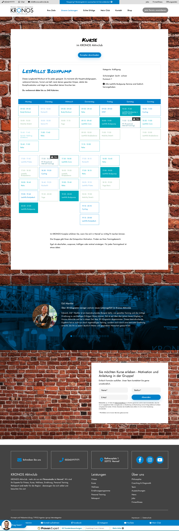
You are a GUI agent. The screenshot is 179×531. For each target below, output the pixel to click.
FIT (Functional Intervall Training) (128, 125)
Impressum (136, 517)
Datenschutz (147, 517)
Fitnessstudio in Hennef (53, 479)
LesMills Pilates (26, 162)
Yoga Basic (106, 185)
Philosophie (136, 479)
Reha (22, 147)
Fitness (94, 479)
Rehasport (95, 498)
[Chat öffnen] (14, 525)
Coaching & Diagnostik (141, 483)
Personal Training (98, 494)
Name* (104, 390)
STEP (104, 112)
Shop (129, 10)
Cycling (145, 112)
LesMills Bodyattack (28, 197)
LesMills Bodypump (109, 124)
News (134, 494)
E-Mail (103, 397)
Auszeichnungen (138, 490)
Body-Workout (25, 112)
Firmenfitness (137, 502)
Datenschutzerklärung (120, 403)
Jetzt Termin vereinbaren (155, 10)
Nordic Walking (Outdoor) (26, 136)
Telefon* (137, 390)
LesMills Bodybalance (89, 135)
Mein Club (105, 10)
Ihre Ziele (51, 10)
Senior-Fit (44, 124)
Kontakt (118, 10)
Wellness (95, 487)
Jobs (133, 498)
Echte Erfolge (89, 10)
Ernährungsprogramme (100, 490)
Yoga (63, 124)
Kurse (93, 483)
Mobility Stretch (26, 124)
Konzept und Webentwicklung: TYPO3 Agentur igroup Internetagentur (36, 517)
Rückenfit (44, 112)
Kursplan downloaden (89, 55)
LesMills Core (86, 124)
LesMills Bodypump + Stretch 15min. (130, 113)
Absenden (146, 397)
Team (134, 487)
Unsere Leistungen (69, 10)
